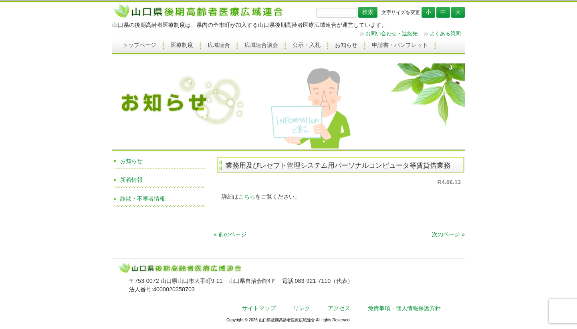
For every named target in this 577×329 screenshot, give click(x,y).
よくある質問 (445, 33)
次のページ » (448, 234)
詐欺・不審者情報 (142, 198)
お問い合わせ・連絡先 (391, 33)
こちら (246, 196)
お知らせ (131, 161)
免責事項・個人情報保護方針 (404, 308)
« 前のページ (230, 234)
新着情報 (131, 180)
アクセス (339, 308)
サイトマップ (259, 308)
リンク (301, 308)
